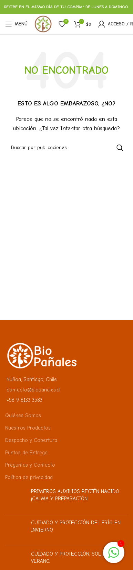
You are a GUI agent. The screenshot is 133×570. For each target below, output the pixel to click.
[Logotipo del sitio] (43, 24)
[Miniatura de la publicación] (15, 498)
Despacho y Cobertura (31, 440)
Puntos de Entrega (26, 452)
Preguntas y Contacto (30, 465)
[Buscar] (66, 148)
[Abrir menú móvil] (16, 24)
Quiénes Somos (23, 415)
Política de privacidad (29, 477)
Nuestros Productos (28, 428)
